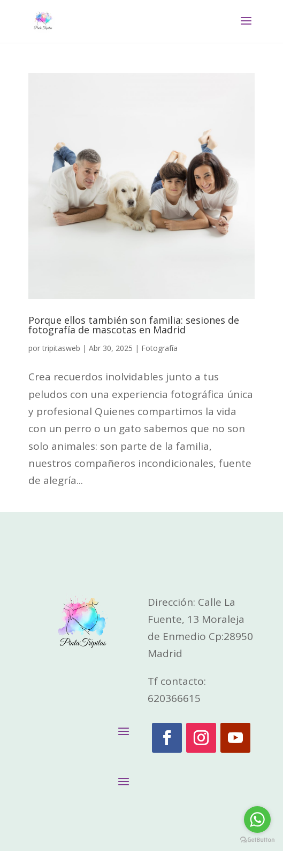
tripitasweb (61, 348)
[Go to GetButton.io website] (257, 840)
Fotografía (159, 348)
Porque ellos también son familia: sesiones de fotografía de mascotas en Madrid (133, 325)
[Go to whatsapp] (257, 819)
